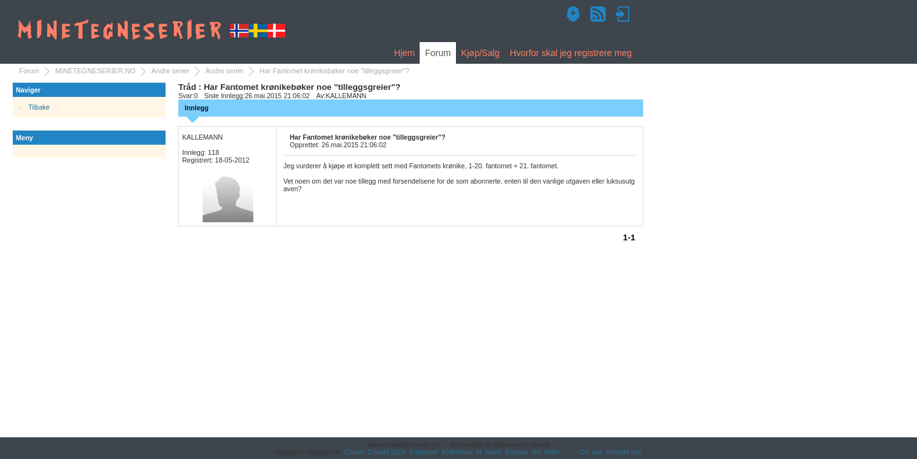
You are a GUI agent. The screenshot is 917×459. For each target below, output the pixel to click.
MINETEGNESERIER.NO (95, 71)
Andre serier (171, 71)
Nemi (494, 452)
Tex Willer (546, 452)
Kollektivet (457, 452)
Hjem (404, 53)
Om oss (590, 452)
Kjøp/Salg (480, 53)
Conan (354, 452)
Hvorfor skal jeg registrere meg (571, 53)
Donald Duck (386, 452)
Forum (437, 53)
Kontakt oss (623, 452)
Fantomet (424, 452)
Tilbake (39, 107)
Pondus (516, 452)
